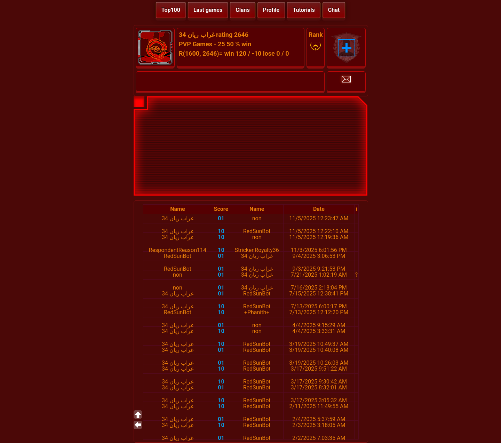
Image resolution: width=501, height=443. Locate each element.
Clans (242, 10)
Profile (271, 10)
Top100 (170, 10)
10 (221, 231)
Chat (334, 10)
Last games (207, 10)
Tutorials (304, 10)
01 (221, 218)
